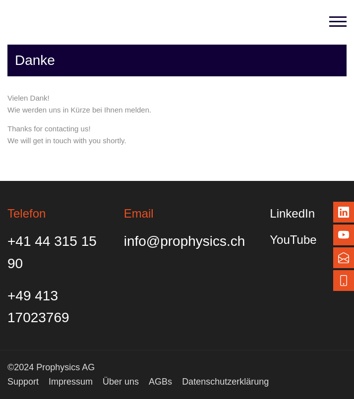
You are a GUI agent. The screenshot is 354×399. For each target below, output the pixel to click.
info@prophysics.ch (184, 241)
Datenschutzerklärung (225, 382)
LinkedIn (292, 213)
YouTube (293, 239)
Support (23, 382)
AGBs (160, 382)
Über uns (121, 382)
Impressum (71, 382)
